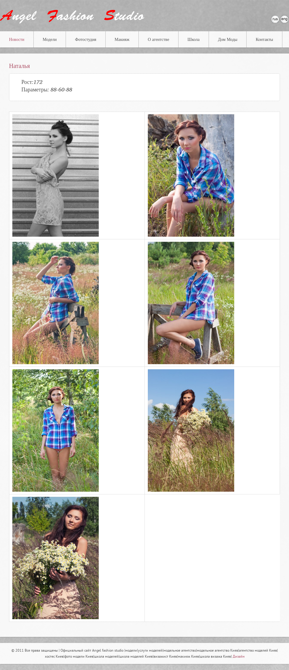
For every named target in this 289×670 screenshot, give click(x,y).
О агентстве (158, 39)
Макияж (122, 39)
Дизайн (238, 657)
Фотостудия (85, 39)
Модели (50, 39)
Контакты (264, 39)
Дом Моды (227, 39)
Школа (194, 39)
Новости (16, 39)
